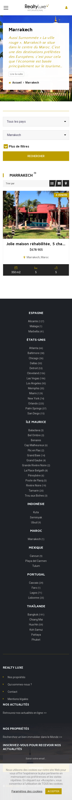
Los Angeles (36, 389)
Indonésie (36, 509)
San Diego (36, 419)
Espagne (36, 318)
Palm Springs (36, 414)
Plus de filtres (16, 152)
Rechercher (36, 161)
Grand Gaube (36, 466)
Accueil (17, 88)
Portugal (36, 580)
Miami (36, 399)
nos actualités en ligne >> (31, 718)
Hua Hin (36, 630)
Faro (36, 593)
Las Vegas (36, 384)
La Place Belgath (36, 476)
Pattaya (36, 640)
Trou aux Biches (36, 501)
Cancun (36, 561)
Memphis (36, 394)
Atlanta (36, 353)
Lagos (36, 598)
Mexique (36, 553)
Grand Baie (36, 461)
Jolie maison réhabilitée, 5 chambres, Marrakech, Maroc (37, 249)
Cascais (36, 588)
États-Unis (36, 345)
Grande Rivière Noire (36, 471)
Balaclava (36, 436)
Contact (12, 697)
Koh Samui (36, 635)
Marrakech (36, 544)
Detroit (36, 373)
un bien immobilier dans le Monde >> (40, 742)
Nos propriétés (16, 682)
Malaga (36, 332)
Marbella (36, 337)
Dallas (36, 368)
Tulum (36, 571)
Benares (36, 446)
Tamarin (36, 496)
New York (36, 404)
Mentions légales (18, 704)
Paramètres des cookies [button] (27, 791)
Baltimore (36, 358)
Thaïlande (36, 612)
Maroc (36, 536)
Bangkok (36, 620)
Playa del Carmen (36, 566)
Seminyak (36, 523)
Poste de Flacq (36, 486)
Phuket (36, 645)
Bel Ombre (36, 441)
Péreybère (36, 481)
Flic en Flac (36, 456)
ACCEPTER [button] (53, 791)
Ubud (36, 528)
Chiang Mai (36, 625)
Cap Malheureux (36, 450)
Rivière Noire (36, 491)
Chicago (36, 364)
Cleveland (36, 378)
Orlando (36, 409)
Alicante (36, 327)
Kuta (36, 518)
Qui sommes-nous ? (20, 690)
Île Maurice (36, 428)
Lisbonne (36, 603)
